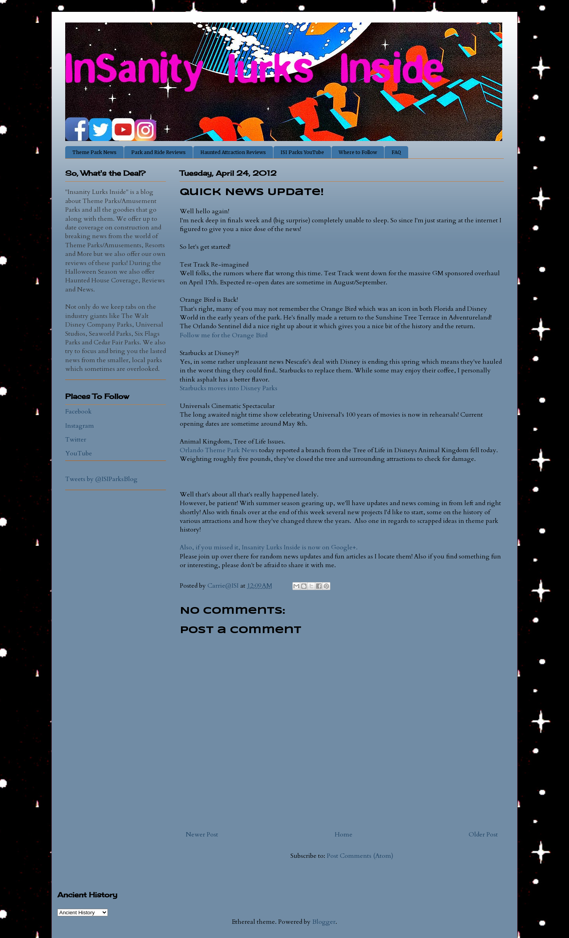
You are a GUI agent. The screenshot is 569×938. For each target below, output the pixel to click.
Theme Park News (94, 152)
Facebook (78, 411)
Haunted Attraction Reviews (233, 152)
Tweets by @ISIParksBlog (101, 479)
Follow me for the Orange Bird (224, 335)
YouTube (78, 453)
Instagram (79, 425)
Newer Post (202, 834)
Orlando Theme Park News (219, 450)
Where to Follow (358, 152)
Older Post (483, 834)
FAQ (396, 152)
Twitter (75, 439)
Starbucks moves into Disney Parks (228, 388)
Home (343, 834)
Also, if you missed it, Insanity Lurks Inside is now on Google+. (269, 547)
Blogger (323, 921)
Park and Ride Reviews (158, 152)
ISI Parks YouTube (302, 152)
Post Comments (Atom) (360, 856)
